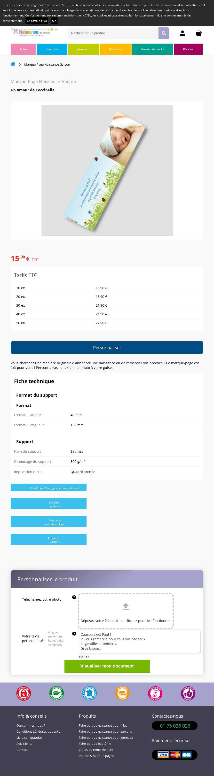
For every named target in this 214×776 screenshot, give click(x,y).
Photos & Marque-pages (96, 756)
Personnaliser (107, 347)
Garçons (52, 49)
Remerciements (152, 49)
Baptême (115, 49)
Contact (22, 750)
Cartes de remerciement (96, 750)
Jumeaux (83, 49)
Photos (188, 49)
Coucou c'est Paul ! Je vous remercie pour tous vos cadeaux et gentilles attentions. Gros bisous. (139, 641)
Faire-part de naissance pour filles (103, 725)
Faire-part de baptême (95, 744)
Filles (23, 49)
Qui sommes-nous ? (30, 725)
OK (54, 21)
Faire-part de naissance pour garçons (105, 731)
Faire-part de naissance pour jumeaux (106, 738)
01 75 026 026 (175, 725)
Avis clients (24, 744)
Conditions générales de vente (38, 731)
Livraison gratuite (29, 738)
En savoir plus (37, 21)
